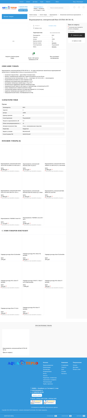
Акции (41, 1)
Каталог (22, 1)
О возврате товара (52, 25)
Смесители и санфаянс (49, 379)
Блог (62, 369)
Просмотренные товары (43, 325)
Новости (48, 1)
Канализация (47, 367)
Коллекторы (46, 369)
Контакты (64, 373)
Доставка (35, 1)
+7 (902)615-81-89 (22, 8)
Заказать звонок (23, 10)
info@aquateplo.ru (38, 7)
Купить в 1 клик (76, 40)
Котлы (45, 373)
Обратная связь (8, 416)
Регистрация (80, 1)
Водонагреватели (48, 365)
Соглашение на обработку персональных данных (44, 407)
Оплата (28, 1)
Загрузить (54, 43)
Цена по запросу (73, 24)
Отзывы (63, 371)
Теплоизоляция (47, 381)
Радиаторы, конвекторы (50, 377)
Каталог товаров (14, 16)
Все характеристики (55, 32)
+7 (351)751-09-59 (22, 6)
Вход (74, 1)
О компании (64, 365)
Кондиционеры (47, 371)
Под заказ (71, 31)
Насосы (45, 375)
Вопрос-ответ (77, 369)
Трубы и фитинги (48, 384)
